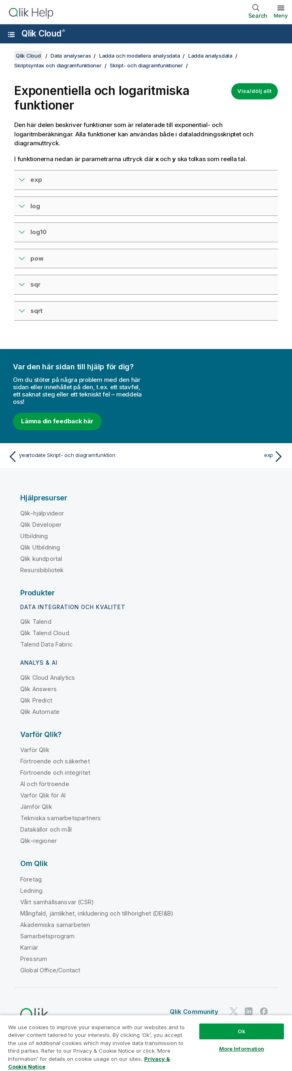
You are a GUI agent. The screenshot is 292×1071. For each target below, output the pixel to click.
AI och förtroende (44, 783)
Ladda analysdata (210, 55)
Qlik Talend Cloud (44, 632)
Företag (31, 879)
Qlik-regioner (38, 840)
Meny (281, 15)
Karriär (29, 947)
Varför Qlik (34, 749)
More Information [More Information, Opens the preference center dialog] (241, 1048)
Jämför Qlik (36, 806)
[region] (146, 1043)
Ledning (31, 890)
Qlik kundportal (41, 558)
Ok (241, 1031)
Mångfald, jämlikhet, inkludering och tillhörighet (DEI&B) (96, 913)
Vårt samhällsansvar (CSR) (57, 902)
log (35, 206)
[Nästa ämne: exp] (217, 456)
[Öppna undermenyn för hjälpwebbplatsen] (11, 34)
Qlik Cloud (43, 33)
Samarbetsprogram (47, 936)
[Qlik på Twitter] (234, 1011)
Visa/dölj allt (254, 91)
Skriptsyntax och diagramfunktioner (58, 65)
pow (37, 258)
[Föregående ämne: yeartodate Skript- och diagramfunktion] (74, 456)
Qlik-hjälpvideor (42, 513)
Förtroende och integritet (55, 772)
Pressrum (33, 958)
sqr (35, 284)
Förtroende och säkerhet (55, 761)
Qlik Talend (35, 621)
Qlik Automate (40, 711)
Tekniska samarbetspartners (60, 818)
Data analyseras (71, 55)
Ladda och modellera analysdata (139, 55)
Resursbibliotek (42, 570)
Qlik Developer (41, 524)
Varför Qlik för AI (43, 795)
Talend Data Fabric (46, 644)
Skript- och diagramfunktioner (146, 65)
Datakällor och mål (46, 829)
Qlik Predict (36, 700)
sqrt (36, 311)
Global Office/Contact (50, 970)
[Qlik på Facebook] (264, 1011)
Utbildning (34, 535)
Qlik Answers (38, 688)
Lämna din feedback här (57, 421)
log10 (38, 232)
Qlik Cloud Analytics (47, 677)
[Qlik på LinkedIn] (249, 1011)
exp (36, 179)
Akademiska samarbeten (55, 924)
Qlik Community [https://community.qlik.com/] (194, 1011)
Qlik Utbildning (40, 547)
